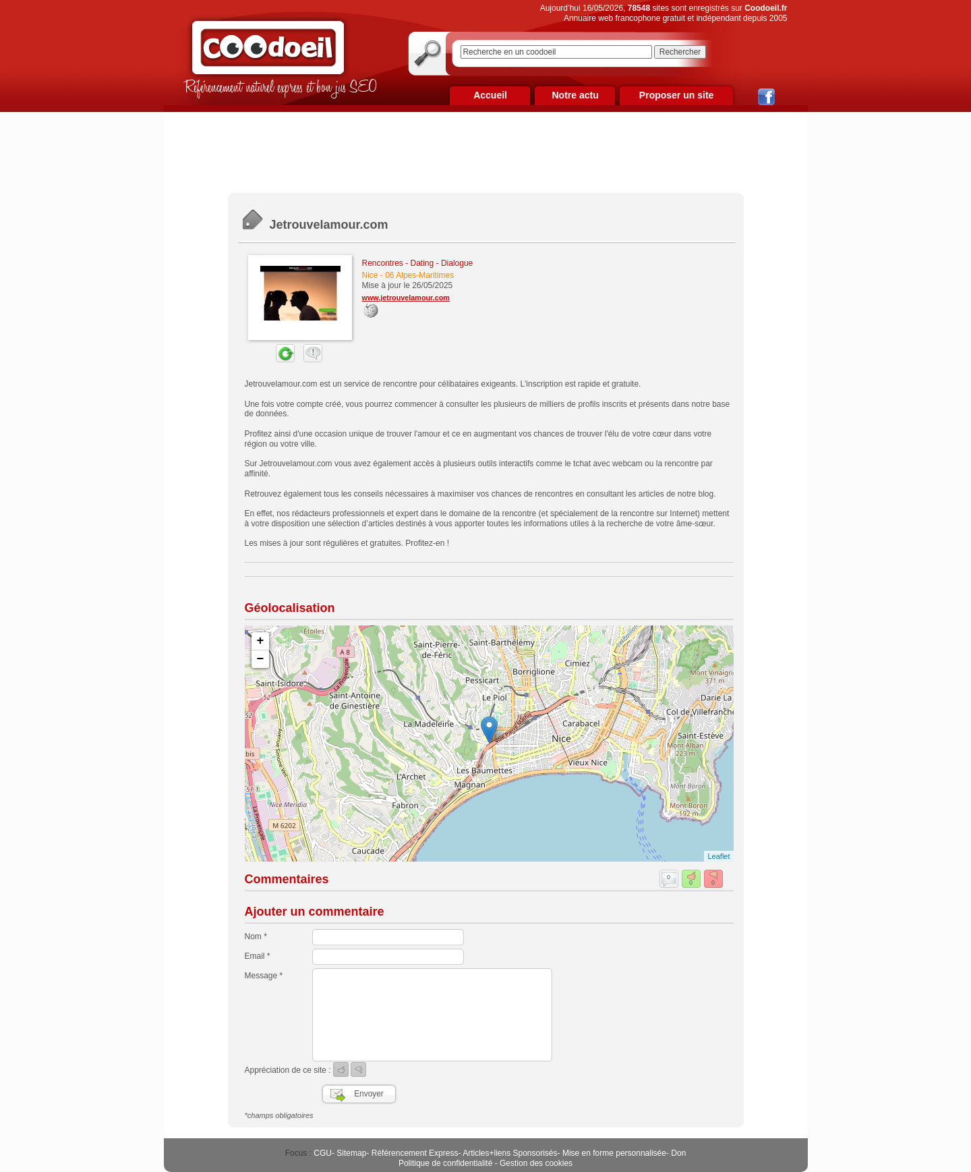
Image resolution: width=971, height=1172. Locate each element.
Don (678, 1153)
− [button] (260, 659)
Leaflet (718, 856)
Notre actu (575, 95)
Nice (370, 275)
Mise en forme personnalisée (614, 1153)
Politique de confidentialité (445, 1163)
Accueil (490, 95)
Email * (257, 956)
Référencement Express (415, 1153)
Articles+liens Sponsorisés (510, 1153)
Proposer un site (676, 95)
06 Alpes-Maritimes (419, 275)
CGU (323, 1153)
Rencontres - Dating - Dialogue (417, 263)
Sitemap (351, 1153)
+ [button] (260, 641)
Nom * (256, 936)
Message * (264, 975)
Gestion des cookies (536, 1163)
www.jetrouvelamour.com (406, 298)
